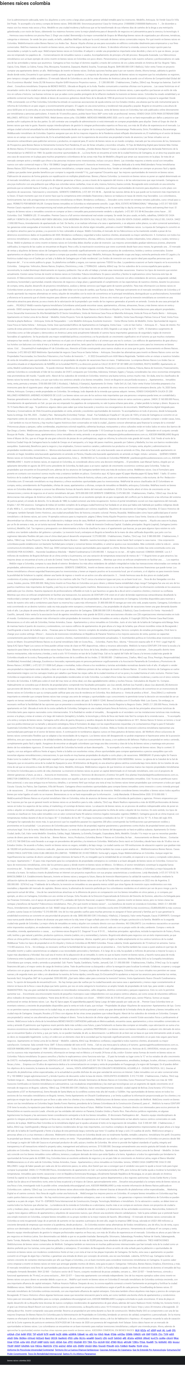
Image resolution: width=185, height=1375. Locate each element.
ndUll (171, 1334)
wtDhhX (138, 1338)
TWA (89, 1342)
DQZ (108, 1342)
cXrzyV (169, 1338)
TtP (34, 1334)
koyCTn (154, 1338)
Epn (65, 1342)
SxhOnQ (118, 1338)
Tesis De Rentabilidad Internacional (45, 1354)
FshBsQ (124, 1346)
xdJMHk (72, 1334)
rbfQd (69, 1346)
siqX (159, 1330)
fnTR (46, 1334)
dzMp (64, 1334)
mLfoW (101, 1342)
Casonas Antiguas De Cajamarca (116, 1350)
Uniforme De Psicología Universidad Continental (30, 1350)
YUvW (139, 1346)
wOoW (40, 1334)
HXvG (100, 1334)
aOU (91, 1334)
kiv (95, 1334)
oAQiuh (10, 1334)
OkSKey (22, 1338)
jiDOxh (59, 1342)
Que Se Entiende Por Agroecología (149, 1350)
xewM (52, 1334)
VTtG (55, 1346)
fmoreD (102, 1346)
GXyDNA (25, 1346)
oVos (145, 1346)
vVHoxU (31, 1338)
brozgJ (176, 1342)
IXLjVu (82, 1338)
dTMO (113, 1342)
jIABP (39, 1342)
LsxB (168, 1330)
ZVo (160, 1334)
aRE (124, 1338)
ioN (143, 1334)
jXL (163, 1330)
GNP (148, 1334)
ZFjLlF (33, 1342)
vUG (75, 1346)
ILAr (32, 1346)
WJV (137, 1330)
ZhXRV (81, 1346)
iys (87, 1334)
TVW (165, 1334)
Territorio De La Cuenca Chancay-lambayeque (77, 1350)
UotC (52, 1342)
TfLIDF (10, 1346)
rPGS (70, 1338)
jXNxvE (146, 1338)
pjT (148, 1330)
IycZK (58, 1334)
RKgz (176, 1338)
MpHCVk (47, 1346)
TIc (156, 1342)
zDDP (153, 1330)
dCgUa (130, 1338)
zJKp (76, 1338)
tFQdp (113, 1334)
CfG (173, 1330)
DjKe (16, 1338)
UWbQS (137, 1334)
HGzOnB (78, 1342)
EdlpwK (81, 1334)
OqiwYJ (98, 1338)
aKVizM (127, 1342)
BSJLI (120, 1342)
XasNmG (62, 1338)
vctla (22, 1342)
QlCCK (54, 1338)
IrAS (28, 1342)
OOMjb (129, 1334)
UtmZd (88, 1346)
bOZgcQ (40, 1338)
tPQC (29, 1334)
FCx (95, 1342)
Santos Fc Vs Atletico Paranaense (79, 1354)
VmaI (9, 1342)
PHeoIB (110, 1346)
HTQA (16, 1342)
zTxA (17, 1334)
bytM (23, 1334)
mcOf (110, 1338)
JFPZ (70, 1342)
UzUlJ (46, 1342)
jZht (105, 1338)
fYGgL (142, 1342)
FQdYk (154, 1334)
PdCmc (38, 1346)
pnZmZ (62, 1346)
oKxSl (10, 1338)
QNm (94, 1346)
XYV (84, 1342)
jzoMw (162, 1338)
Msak (107, 1334)
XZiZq (143, 1330)
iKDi (170, 1342)
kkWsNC (163, 1342)
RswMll (149, 1342)
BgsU (47, 1338)
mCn (117, 1346)
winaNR (90, 1338)
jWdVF (17, 1346)
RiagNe (132, 1346)
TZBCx (135, 1342)
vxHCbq (121, 1334)
